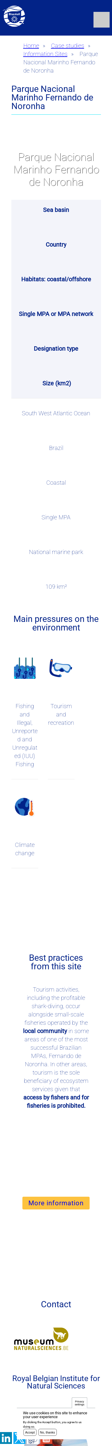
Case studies (67, 45)
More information (56, 1203)
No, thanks (47, 1433)
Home (31, 45)
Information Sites (45, 54)
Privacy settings (79, 1404)
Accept (30, 1433)
